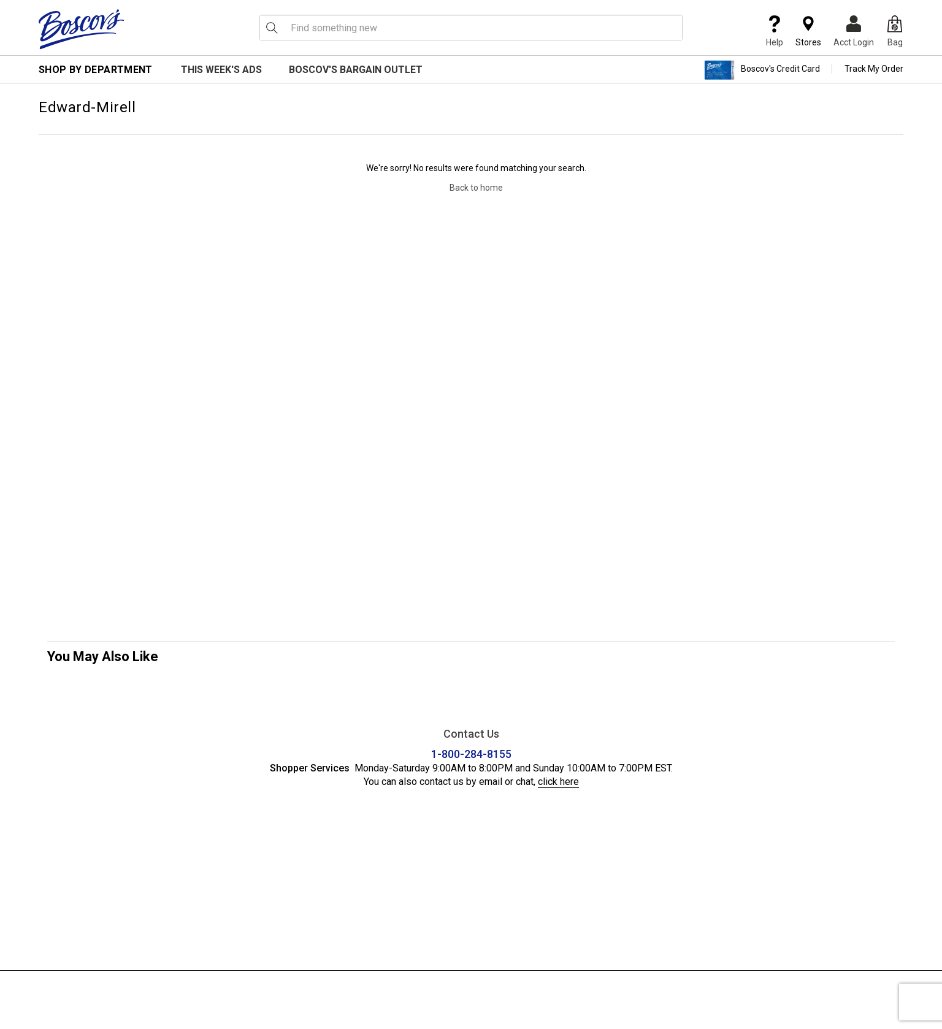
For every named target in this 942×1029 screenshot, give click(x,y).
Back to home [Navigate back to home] (476, 188)
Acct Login (853, 31)
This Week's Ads (221, 69)
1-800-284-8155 (471, 754)
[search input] (471, 27)
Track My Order (873, 69)
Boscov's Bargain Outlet (356, 69)
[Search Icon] (271, 27)
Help (774, 31)
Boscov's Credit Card (762, 70)
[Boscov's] (81, 29)
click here (558, 781)
